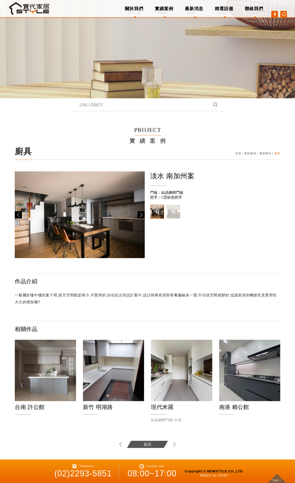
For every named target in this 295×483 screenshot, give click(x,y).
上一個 (120, 444)
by (214, 475)
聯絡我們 (254, 10)
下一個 (174, 444)
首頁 (238, 153)
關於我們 (134, 10)
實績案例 (164, 10)
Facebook (274, 14)
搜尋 (215, 104)
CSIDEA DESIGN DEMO (29, 8)
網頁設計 (206, 475)
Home (283, 14)
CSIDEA (222, 475)
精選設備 (224, 10)
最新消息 (194, 10)
